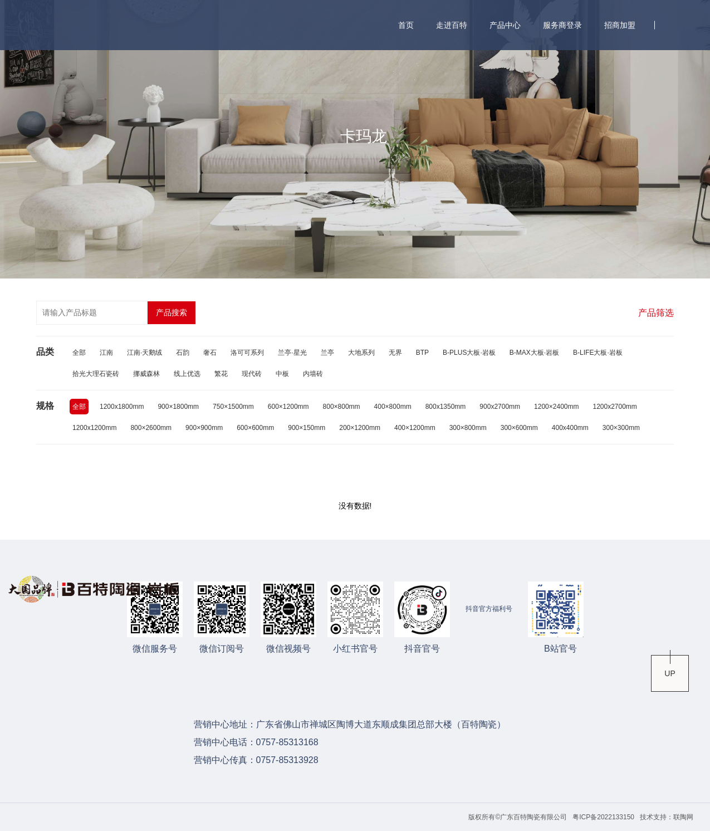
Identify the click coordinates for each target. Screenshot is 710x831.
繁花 (221, 374)
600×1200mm (288, 406)
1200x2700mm (614, 406)
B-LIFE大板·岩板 (598, 352)
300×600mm (519, 428)
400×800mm (393, 406)
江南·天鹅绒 (144, 352)
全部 (79, 352)
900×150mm (306, 428)
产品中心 (505, 25)
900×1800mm (178, 406)
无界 (395, 352)
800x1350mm (445, 406)
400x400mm (570, 428)
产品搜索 (171, 312)
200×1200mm (359, 428)
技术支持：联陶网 (666, 817)
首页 (406, 25)
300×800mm (468, 428)
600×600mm (255, 428)
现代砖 (252, 374)
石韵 (182, 352)
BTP (422, 352)
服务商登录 (562, 25)
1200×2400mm (556, 406)
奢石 (210, 352)
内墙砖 (313, 374)
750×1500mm (233, 406)
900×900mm (204, 428)
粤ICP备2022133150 (603, 817)
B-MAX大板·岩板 (534, 352)
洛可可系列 (247, 352)
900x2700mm (499, 406)
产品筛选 (656, 312)
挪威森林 (146, 374)
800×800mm (341, 406)
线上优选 (187, 374)
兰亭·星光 (292, 352)
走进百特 (451, 25)
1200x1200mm (94, 428)
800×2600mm (151, 428)
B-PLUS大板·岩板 (469, 352)
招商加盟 (619, 25)
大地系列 (361, 352)
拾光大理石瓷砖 (95, 374)
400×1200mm (414, 428)
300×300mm (621, 428)
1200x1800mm (122, 406)
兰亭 (327, 352)
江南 (106, 352)
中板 (282, 374)
